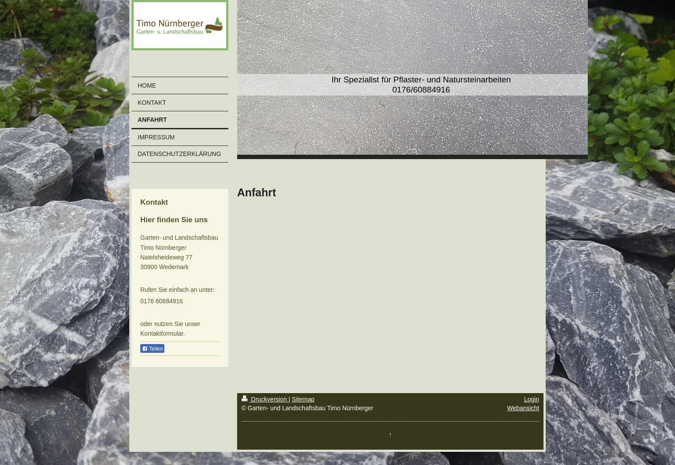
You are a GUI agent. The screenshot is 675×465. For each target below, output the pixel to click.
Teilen (152, 349)
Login (531, 399)
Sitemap (303, 399)
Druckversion (265, 399)
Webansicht (523, 408)
